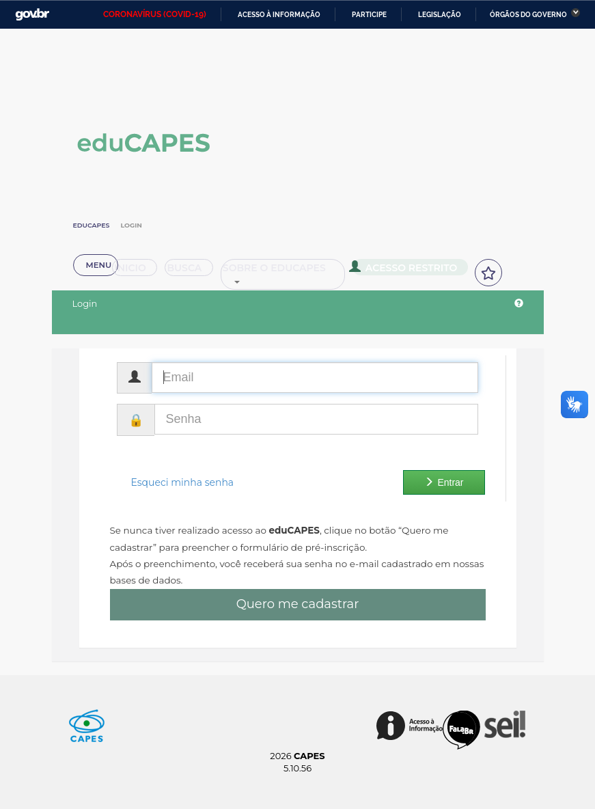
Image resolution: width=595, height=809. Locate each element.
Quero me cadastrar (297, 604)
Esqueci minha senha (182, 482)
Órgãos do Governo (528, 14)
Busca (165, 287)
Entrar (443, 482)
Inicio (103, 287)
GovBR (32, 14)
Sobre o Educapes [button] (267, 287)
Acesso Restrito (387, 285)
